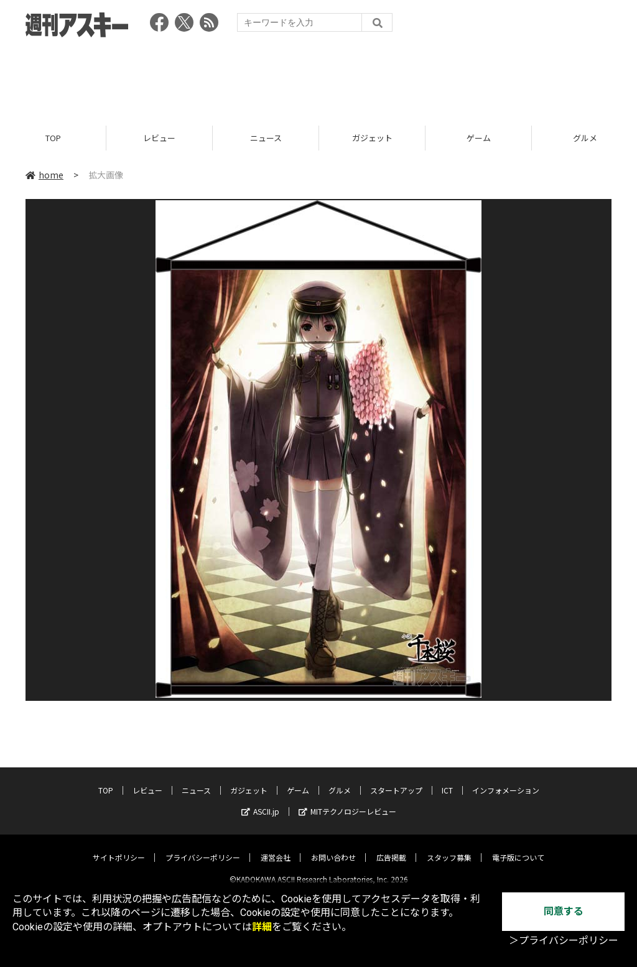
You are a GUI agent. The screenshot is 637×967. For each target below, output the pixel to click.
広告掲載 (391, 847)
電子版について (518, 847)
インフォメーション (505, 780)
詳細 (262, 927)
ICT (447, 780)
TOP (53, 138)
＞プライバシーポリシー (563, 940)
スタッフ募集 (449, 847)
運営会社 (276, 847)
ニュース (266, 138)
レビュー (159, 138)
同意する (564, 911)
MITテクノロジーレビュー (347, 801)
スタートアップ (396, 780)
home (44, 175)
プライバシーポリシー (202, 847)
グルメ (339, 780)
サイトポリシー (119, 847)
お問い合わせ (333, 847)
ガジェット (372, 138)
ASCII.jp (260, 801)
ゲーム (479, 138)
